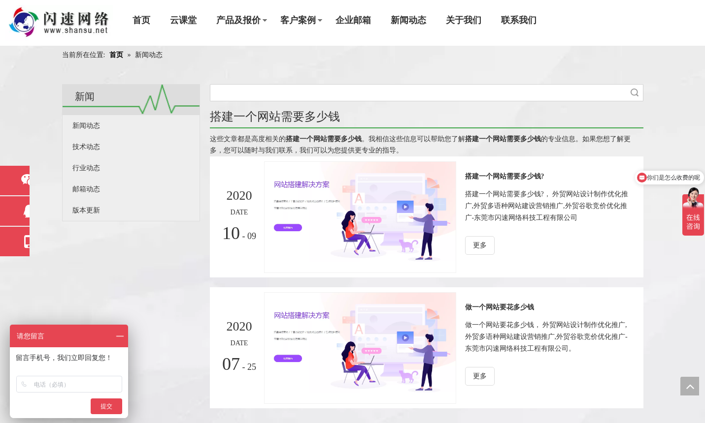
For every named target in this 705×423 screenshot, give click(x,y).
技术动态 (86, 147)
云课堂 (183, 20)
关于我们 (463, 20)
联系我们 (519, 20)
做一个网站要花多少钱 (499, 307)
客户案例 (298, 20)
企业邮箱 (353, 20)
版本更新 (86, 210)
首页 (141, 20)
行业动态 (86, 168)
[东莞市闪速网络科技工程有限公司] (59, 23)
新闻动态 (408, 20)
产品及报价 (238, 20)
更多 (480, 245)
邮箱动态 (86, 189)
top (689, 386)
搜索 (634, 93)
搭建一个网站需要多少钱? (504, 176)
